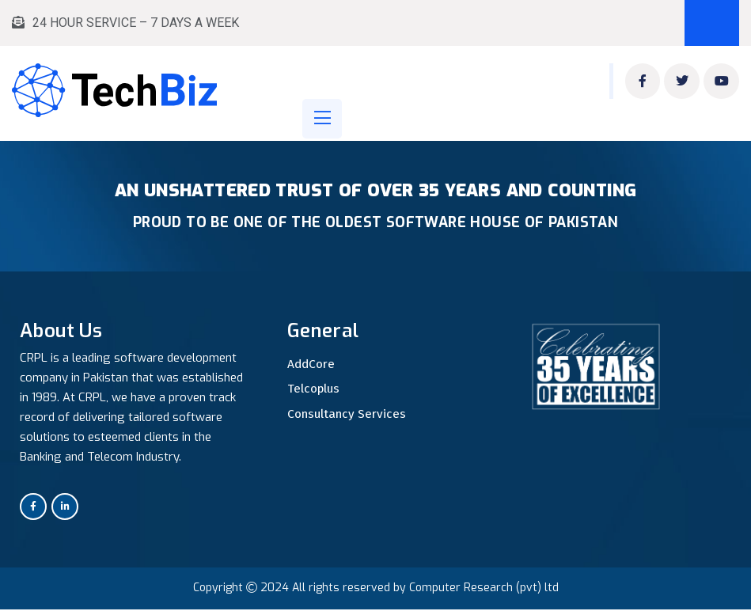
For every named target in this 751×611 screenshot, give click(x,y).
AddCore (312, 365)
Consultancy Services (349, 415)
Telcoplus (314, 390)
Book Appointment (712, 23)
